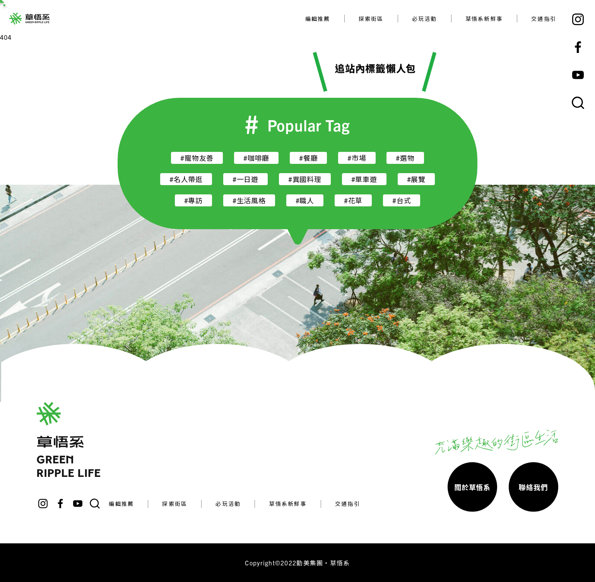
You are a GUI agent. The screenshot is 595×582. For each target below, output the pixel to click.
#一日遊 (245, 179)
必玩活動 (424, 18)
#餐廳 (308, 157)
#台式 (401, 200)
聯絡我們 (533, 487)
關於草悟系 (472, 487)
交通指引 (543, 18)
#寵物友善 (197, 157)
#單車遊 (364, 179)
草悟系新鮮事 (484, 18)
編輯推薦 (317, 18)
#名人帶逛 (186, 179)
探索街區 (371, 18)
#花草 (353, 200)
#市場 (356, 157)
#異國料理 (304, 179)
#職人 (305, 200)
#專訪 (193, 200)
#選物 (405, 157)
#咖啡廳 (256, 157)
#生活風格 (249, 200)
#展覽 (416, 179)
